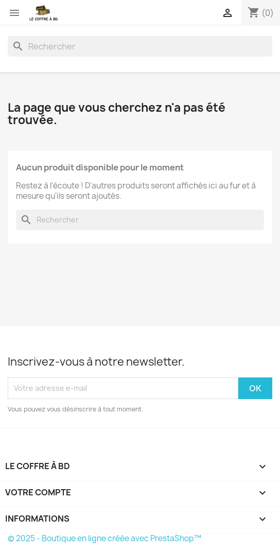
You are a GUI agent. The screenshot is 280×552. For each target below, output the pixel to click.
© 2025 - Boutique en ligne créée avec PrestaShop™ (104, 538)
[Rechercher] (140, 46)
